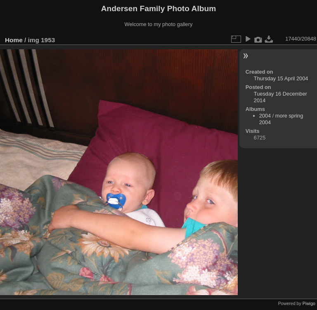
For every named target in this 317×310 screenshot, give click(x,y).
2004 (265, 116)
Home (14, 39)
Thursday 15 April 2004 (281, 78)
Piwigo (309, 303)
